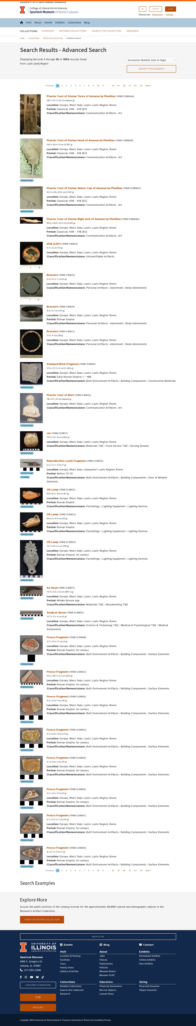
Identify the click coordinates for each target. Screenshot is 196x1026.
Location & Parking (70, 955)
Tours (63, 963)
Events (48, 22)
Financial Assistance (111, 986)
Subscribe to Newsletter (38, 985)
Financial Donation (149, 986)
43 (141, 86)
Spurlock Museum (31, 957)
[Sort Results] (151, 60)
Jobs (102, 955)
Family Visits (67, 967)
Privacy (107, 1020)
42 (135, 86)
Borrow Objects (108, 990)
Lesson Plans (107, 993)
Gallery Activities (69, 971)
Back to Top (98, 936)
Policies (104, 967)
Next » (148, 86)
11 (103, 86)
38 (113, 86)
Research (133, 31)
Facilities (65, 959)
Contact (155, 9)
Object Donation (148, 990)
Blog (87, 22)
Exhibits (60, 22)
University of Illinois (81, 1020)
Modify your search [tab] (151, 69)
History (103, 959)
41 (130, 86)
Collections (74, 22)
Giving (170, 9)
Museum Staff (107, 975)
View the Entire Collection (42, 919)
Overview (47, 31)
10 (98, 86)
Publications (106, 963)
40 (124, 86)
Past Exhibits (146, 963)
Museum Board (107, 971)
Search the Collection (106, 31)
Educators (157, 14)
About (37, 22)
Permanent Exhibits (149, 955)
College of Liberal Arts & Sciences (48, 8)
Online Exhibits (147, 959)
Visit (28, 22)
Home (22, 38)
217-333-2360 (32, 970)
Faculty (169, 14)
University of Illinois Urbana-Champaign (43, 2)
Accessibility (97, 1020)
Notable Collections (73, 31)
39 (118, 86)
